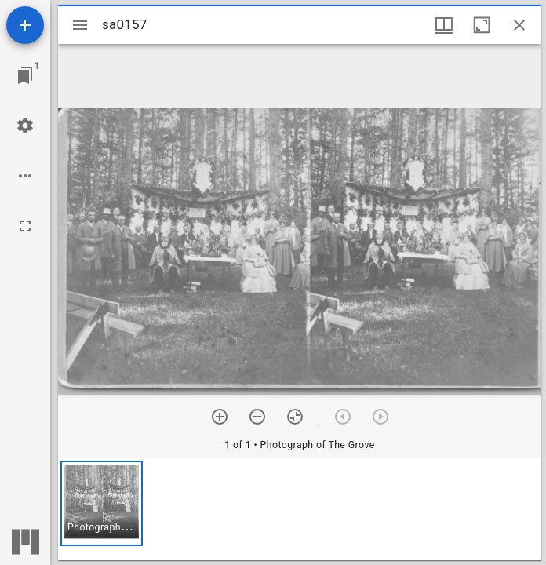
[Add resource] (25, 25)
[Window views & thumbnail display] (444, 25)
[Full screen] (25, 226)
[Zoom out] (257, 417)
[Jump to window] (25, 75)
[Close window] (519, 25)
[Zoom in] (219, 417)
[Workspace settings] (25, 125)
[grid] (299, 509)
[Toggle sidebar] (80, 25)
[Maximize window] (481, 25)
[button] (101, 503)
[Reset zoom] (295, 417)
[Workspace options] (25, 176)
